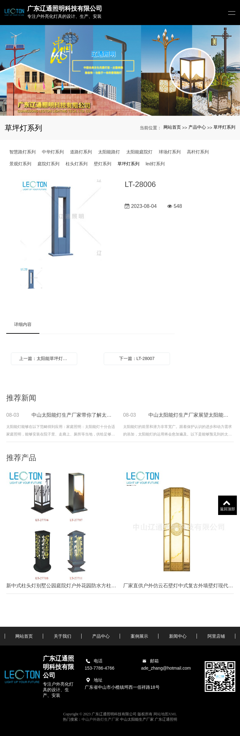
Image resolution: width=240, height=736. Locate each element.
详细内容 (23, 324)
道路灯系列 (81, 151)
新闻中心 (178, 636)
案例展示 (139, 636)
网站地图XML (165, 714)
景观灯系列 (20, 163)
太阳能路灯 (109, 151)
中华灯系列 (53, 151)
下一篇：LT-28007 (137, 358)
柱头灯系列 (77, 163)
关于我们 (62, 636)
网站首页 (172, 127)
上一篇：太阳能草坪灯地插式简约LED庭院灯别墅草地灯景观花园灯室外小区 (45, 358)
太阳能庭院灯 (139, 151)
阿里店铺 (216, 636)
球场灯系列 (170, 151)
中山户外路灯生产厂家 (100, 719)
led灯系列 (155, 163)
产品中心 (197, 127)
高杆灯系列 (198, 151)
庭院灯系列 (48, 163)
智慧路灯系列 (22, 151)
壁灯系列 (102, 163)
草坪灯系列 (224, 127)
